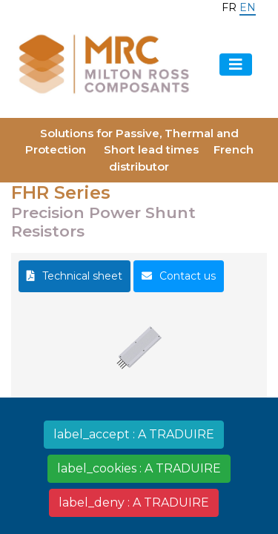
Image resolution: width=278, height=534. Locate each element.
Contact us (187, 276)
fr (229, 7)
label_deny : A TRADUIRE (134, 502)
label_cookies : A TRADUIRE (139, 468)
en (247, 7)
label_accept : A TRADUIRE (133, 434)
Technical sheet (82, 276)
